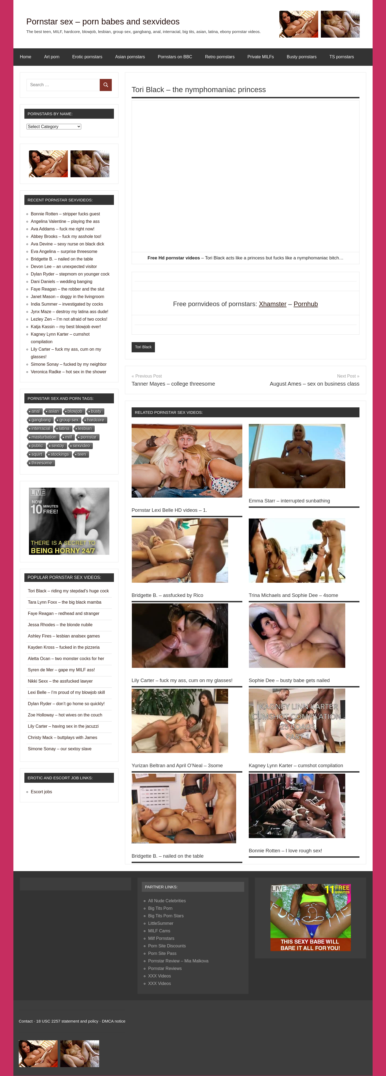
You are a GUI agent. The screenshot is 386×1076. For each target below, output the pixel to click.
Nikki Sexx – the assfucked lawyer (60, 681)
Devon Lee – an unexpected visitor (64, 266)
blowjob (75, 411)
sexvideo (81, 445)
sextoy (58, 445)
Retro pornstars (220, 57)
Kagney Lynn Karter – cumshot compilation (300, 766)
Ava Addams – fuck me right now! (62, 229)
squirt (37, 454)
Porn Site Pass (162, 954)
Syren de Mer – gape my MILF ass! (61, 670)
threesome (42, 463)
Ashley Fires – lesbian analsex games (64, 636)
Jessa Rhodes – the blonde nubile (60, 624)
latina (64, 428)
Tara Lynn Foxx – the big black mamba (64, 602)
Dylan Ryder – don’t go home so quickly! (66, 703)
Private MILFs (260, 57)
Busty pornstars (302, 57)
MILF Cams (159, 931)
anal (36, 411)
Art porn (52, 57)
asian (54, 411)
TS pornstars (341, 57)
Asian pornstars (130, 57)
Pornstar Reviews (165, 969)
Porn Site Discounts (167, 946)
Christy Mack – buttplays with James (62, 737)
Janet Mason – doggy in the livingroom (67, 296)
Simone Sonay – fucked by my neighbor (69, 364)
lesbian (85, 428)
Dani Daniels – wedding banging (61, 281)
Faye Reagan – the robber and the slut (67, 289)
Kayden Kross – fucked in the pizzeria (64, 647)
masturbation (44, 437)
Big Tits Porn (160, 909)
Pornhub (306, 303)
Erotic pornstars (87, 57)
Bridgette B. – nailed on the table (170, 856)
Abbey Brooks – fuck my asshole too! (66, 236)
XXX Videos (159, 976)
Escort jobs (41, 791)
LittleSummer (160, 924)
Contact (26, 1021)
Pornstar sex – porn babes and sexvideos (125, 21)
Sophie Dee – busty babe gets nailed (292, 681)
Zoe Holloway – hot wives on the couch (65, 715)
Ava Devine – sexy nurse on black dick (67, 244)
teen (82, 454)
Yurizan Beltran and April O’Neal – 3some (181, 766)
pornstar (88, 437)
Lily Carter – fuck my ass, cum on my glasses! (186, 681)
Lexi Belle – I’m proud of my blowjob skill (66, 692)
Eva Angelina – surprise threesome (64, 251)
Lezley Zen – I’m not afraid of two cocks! (69, 319)
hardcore (95, 420)
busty (96, 411)
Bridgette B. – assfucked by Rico (170, 596)
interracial (41, 428)
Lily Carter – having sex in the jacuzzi (63, 726)
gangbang (41, 420)
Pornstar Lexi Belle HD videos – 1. (172, 510)
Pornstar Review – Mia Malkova (178, 961)
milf (68, 437)
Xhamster (273, 303)
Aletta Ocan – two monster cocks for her (66, 658)
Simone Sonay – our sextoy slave (59, 749)
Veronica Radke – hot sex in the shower (68, 371)
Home (25, 57)
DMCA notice (113, 1021)
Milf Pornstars (161, 939)
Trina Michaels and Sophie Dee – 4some (297, 596)
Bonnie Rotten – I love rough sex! (288, 851)
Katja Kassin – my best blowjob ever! (66, 326)
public (37, 445)
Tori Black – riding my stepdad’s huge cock (68, 591)
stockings (60, 454)
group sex (69, 420)
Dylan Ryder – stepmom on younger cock (70, 274)
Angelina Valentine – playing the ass (65, 221)
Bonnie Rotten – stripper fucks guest (65, 214)
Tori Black (144, 347)
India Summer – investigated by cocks (67, 304)
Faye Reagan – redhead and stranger (63, 613)
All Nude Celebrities (167, 901)
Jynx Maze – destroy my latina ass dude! (69, 311)
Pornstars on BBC (175, 57)
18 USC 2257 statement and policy (67, 1021)
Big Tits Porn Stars (166, 916)
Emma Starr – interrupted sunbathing (293, 501)
